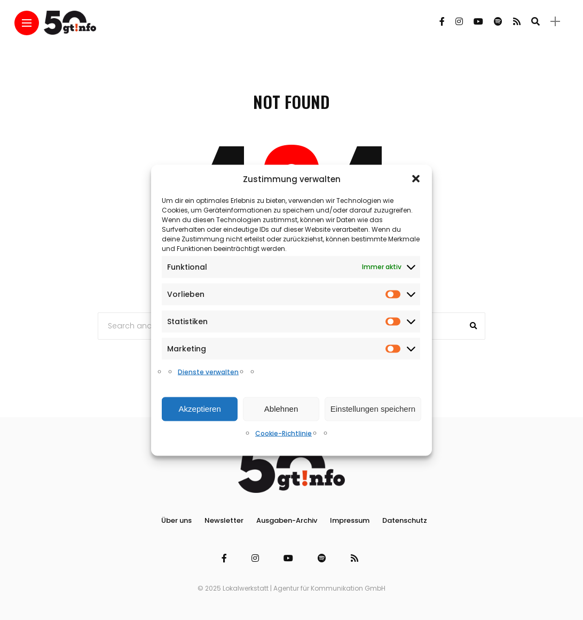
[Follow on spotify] (498, 21)
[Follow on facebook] (442, 21)
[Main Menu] (26, 23)
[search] (535, 21)
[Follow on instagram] (459, 21)
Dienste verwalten (208, 371)
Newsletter (223, 520)
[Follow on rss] (517, 21)
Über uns (176, 520)
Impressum (349, 520)
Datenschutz (404, 520)
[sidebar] (555, 21)
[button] (416, 179)
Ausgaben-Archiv (286, 520)
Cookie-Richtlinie (283, 432)
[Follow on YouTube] (478, 21)
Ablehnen (281, 408)
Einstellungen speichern (372, 408)
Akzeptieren (200, 408)
